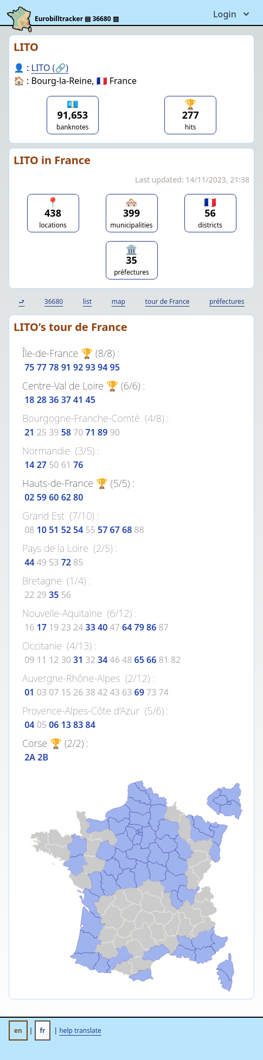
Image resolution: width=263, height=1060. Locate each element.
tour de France (167, 301)
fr (43, 1030)
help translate (80, 1030)
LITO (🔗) (50, 68)
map (118, 301)
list (87, 301)
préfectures (227, 301)
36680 (53, 301)
